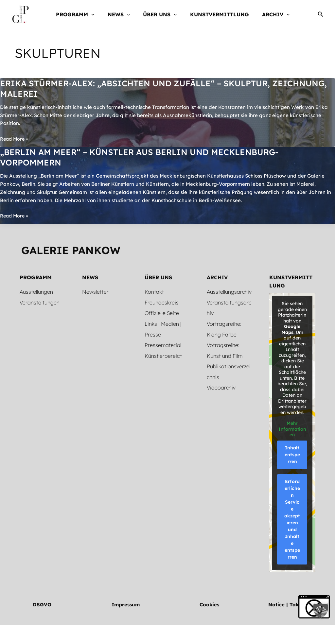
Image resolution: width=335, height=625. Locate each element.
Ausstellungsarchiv (229, 291)
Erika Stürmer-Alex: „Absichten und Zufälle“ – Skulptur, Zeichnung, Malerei (140, 88)
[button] (98, 14)
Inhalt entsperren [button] (292, 454)
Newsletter (95, 291)
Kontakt (154, 291)
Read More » (15, 139)
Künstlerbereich (164, 354)
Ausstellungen (36, 291)
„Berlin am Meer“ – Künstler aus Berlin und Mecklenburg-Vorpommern (145, 157)
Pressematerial (163, 344)
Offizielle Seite (162, 312)
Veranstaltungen (40, 302)
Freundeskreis (162, 302)
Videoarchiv (221, 386)
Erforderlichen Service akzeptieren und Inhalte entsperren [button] (292, 519)
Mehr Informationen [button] (292, 429)
